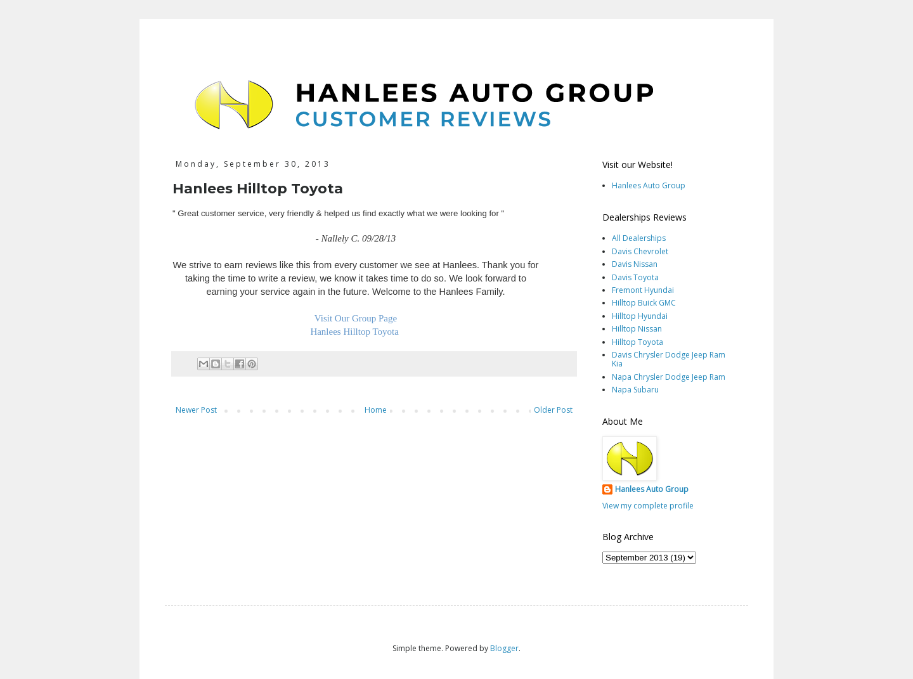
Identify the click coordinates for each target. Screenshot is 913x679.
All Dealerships (639, 238)
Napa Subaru (635, 389)
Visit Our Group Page (355, 318)
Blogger (504, 648)
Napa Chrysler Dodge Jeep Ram (668, 377)
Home (376, 409)
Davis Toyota (635, 277)
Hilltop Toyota (637, 342)
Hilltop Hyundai (640, 316)
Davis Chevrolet (640, 251)
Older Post (553, 409)
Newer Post (196, 409)
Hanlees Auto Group (648, 185)
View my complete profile (648, 505)
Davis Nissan (634, 264)
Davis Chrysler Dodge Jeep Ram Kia (668, 359)
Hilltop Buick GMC (644, 302)
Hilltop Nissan (637, 328)
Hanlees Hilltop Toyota (355, 332)
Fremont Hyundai (643, 290)
